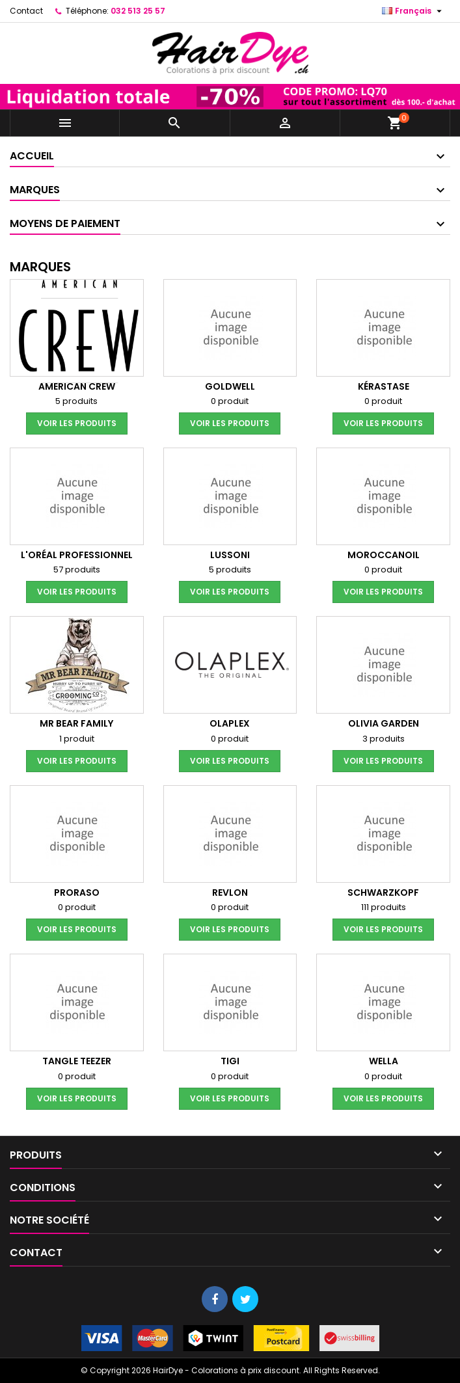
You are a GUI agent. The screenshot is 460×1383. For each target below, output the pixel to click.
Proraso (77, 892)
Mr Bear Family (76, 723)
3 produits (383, 738)
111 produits (383, 907)
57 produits (76, 569)
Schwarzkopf (383, 892)
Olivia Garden (383, 723)
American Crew (76, 386)
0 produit (230, 401)
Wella (383, 1060)
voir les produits (76, 423)
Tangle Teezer (76, 1060)
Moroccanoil (383, 554)
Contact (26, 10)
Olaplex (230, 723)
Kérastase (383, 386)
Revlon (230, 892)
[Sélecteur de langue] (413, 11)
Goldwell (230, 386)
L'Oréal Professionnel (77, 554)
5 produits (76, 401)
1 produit (76, 738)
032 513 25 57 (138, 10)
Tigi (230, 1060)
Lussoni (230, 554)
